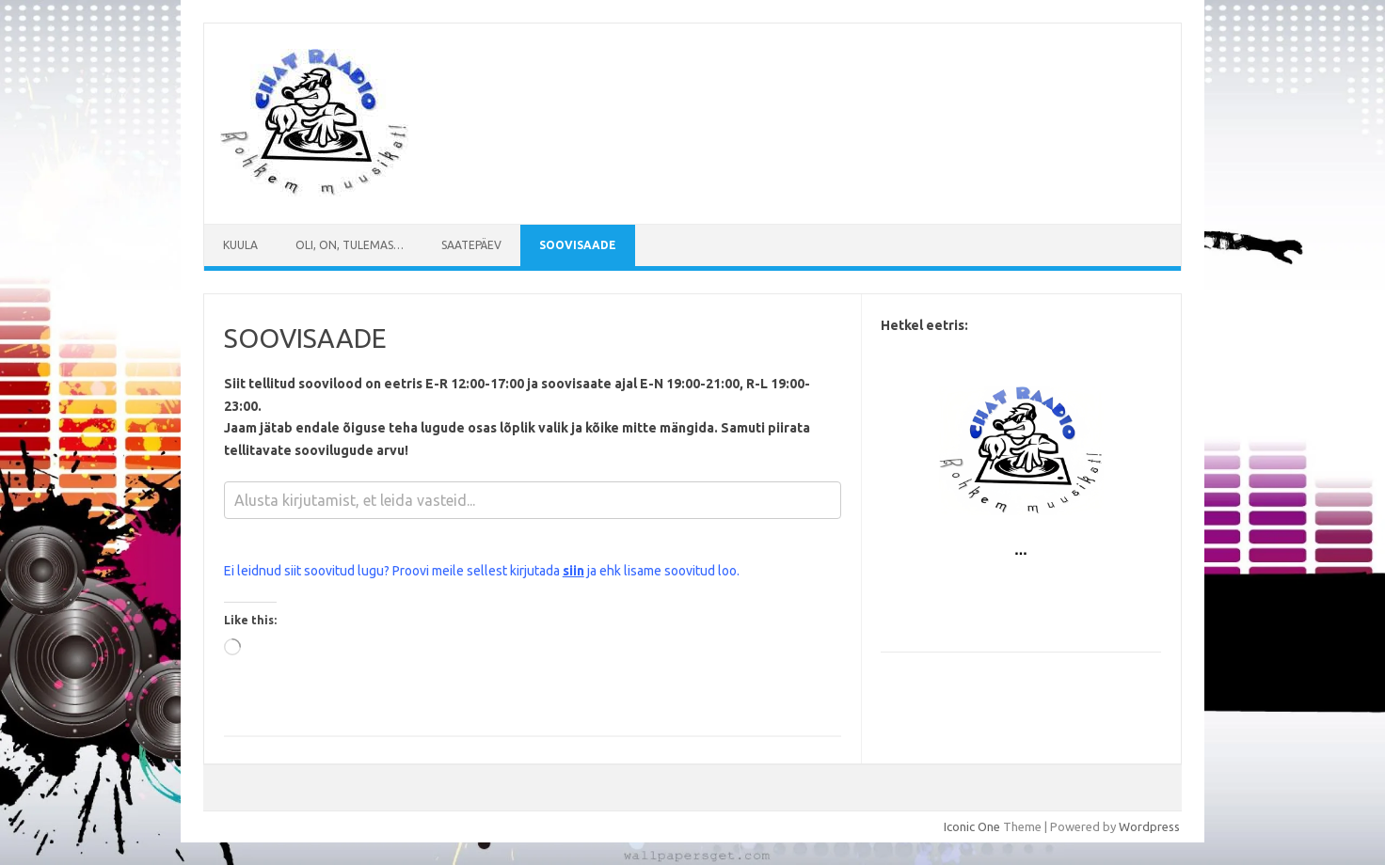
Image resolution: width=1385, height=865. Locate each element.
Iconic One (972, 826)
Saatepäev (471, 245)
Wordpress (1149, 826)
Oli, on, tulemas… (349, 245)
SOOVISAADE (577, 245)
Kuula (240, 245)
